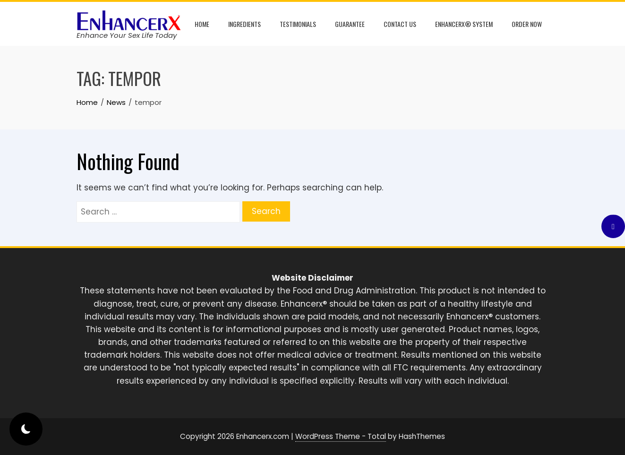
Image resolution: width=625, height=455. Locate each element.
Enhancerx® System (464, 24)
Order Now (527, 24)
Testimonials (298, 24)
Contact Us (400, 24)
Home (202, 24)
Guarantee (350, 24)
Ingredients (244, 24)
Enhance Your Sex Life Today (127, 35)
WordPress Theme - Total (340, 436)
